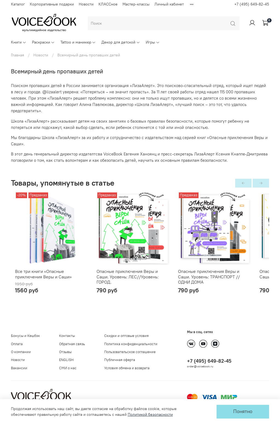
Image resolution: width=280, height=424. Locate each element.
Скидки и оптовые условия (126, 336)
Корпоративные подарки (52, 4)
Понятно (242, 411)
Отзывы (65, 352)
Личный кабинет (169, 4)
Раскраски (43, 42)
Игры (153, 42)
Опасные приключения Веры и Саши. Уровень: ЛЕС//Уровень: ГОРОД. (137, 281)
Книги (18, 42)
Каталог (18, 4)
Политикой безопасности (150, 414)
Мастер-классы (136, 4)
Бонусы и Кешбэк (25, 336)
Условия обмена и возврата (127, 368)
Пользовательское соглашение (130, 352)
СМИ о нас (68, 368)
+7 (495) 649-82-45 (251, 4)
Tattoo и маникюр (78, 42)
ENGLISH (66, 360)
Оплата (17, 344)
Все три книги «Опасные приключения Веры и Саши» (49, 281)
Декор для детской (120, 42)
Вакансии (19, 368)
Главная (17, 55)
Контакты (67, 336)
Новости (86, 4)
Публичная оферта (119, 360)
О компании (21, 352)
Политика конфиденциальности (131, 344)
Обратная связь (72, 344)
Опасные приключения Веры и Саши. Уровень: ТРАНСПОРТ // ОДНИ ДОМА (226, 281)
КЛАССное (108, 4)
